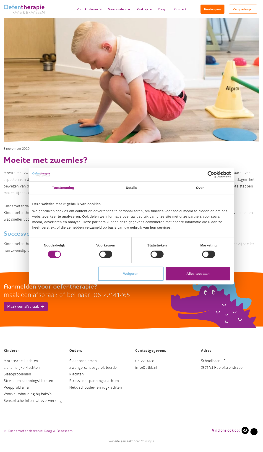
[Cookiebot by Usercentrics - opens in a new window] (211, 174)
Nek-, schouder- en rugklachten (95, 387)
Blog (161, 9)
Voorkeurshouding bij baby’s (28, 394)
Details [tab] (131, 188)
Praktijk (144, 9)
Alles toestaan (198, 273)
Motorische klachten (21, 361)
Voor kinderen (89, 9)
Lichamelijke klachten (22, 367)
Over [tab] (200, 188)
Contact (180, 9)
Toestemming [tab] (63, 188)
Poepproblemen (17, 387)
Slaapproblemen (17, 374)
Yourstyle (147, 441)
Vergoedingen (243, 9)
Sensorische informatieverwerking (33, 401)
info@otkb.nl (146, 367)
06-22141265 (145, 361)
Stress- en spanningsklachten (28, 381)
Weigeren (130, 273)
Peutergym (212, 9)
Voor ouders (119, 9)
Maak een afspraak (25, 306)
